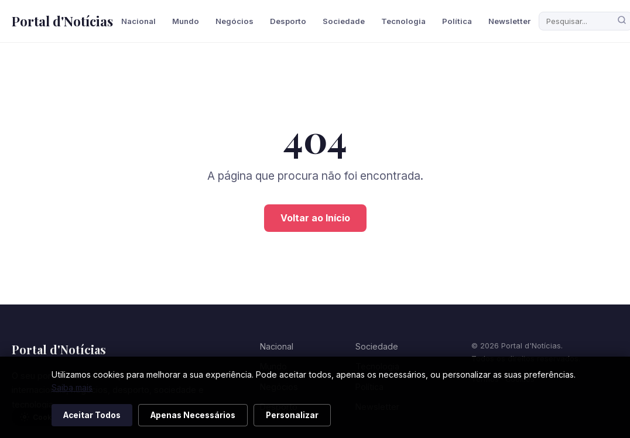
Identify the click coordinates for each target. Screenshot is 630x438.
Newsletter (509, 21)
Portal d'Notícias (62, 21)
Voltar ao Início (315, 218)
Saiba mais (72, 387)
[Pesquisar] (622, 21)
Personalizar (292, 415)
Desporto (288, 21)
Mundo (185, 21)
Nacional (138, 21)
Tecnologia (403, 21)
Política (457, 21)
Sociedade (344, 21)
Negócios (234, 21)
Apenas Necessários (192, 415)
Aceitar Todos (92, 415)
